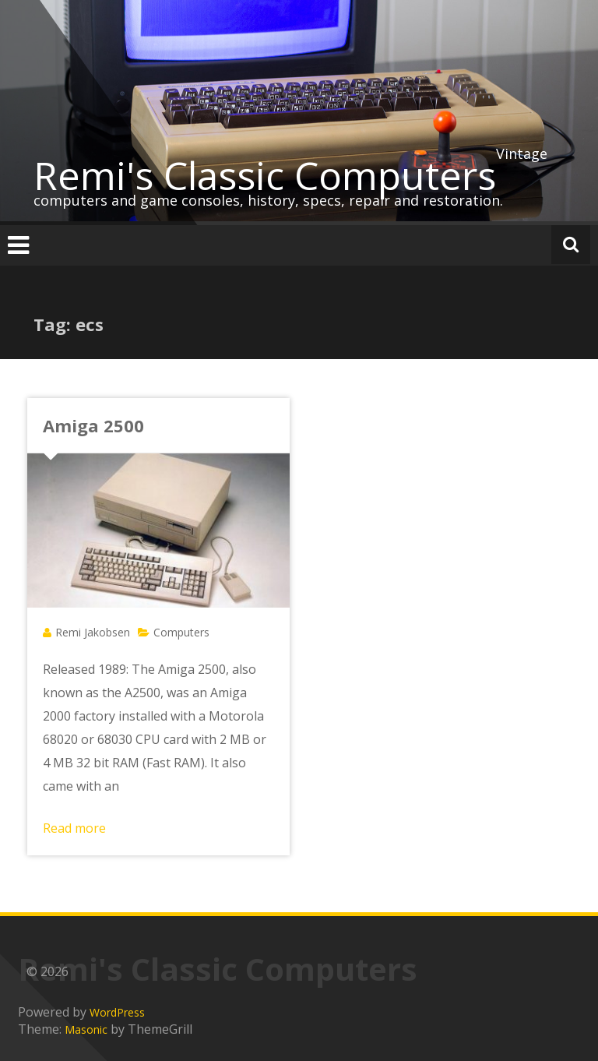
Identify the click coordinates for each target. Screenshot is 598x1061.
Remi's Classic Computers (264, 175)
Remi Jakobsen (92, 632)
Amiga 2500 (93, 425)
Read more (74, 828)
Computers (181, 632)
